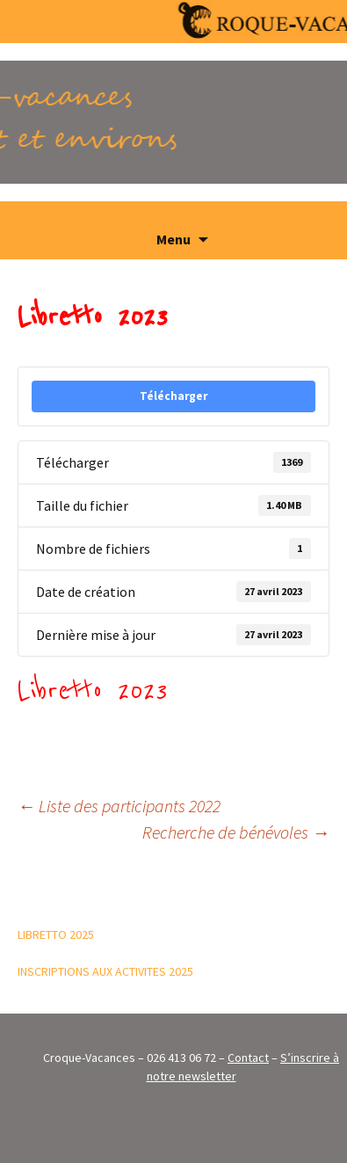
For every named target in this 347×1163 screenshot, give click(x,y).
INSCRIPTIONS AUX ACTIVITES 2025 (105, 971)
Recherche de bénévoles (235, 832)
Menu (173, 239)
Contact (248, 1057)
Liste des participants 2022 (119, 806)
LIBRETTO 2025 (56, 934)
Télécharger (173, 396)
